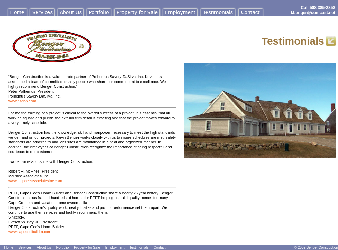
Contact (159, 247)
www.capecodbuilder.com (29, 232)
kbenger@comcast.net (313, 12)
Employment (115, 247)
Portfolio (62, 247)
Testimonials (138, 247)
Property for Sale (87, 247)
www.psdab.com (22, 101)
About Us (44, 247)
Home (8, 247)
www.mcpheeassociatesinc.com (35, 181)
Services (24, 247)
